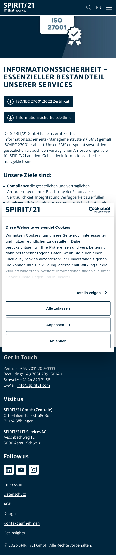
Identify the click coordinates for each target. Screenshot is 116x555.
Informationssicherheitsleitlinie (39, 118)
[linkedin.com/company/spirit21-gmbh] (9, 470)
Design (10, 513)
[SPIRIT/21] (19, 7)
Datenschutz (15, 494)
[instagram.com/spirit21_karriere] (34, 470)
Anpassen (58, 324)
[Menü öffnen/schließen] (109, 7)
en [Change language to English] (98, 7)
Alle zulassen (58, 308)
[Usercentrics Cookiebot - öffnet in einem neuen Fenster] (88, 209)
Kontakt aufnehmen (22, 523)
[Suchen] (89, 7)
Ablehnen (57, 341)
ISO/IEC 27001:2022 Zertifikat (38, 102)
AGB (7, 504)
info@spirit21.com (33, 385)
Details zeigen (88, 292)
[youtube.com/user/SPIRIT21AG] (21, 470)
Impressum (14, 484)
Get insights (14, 533)
